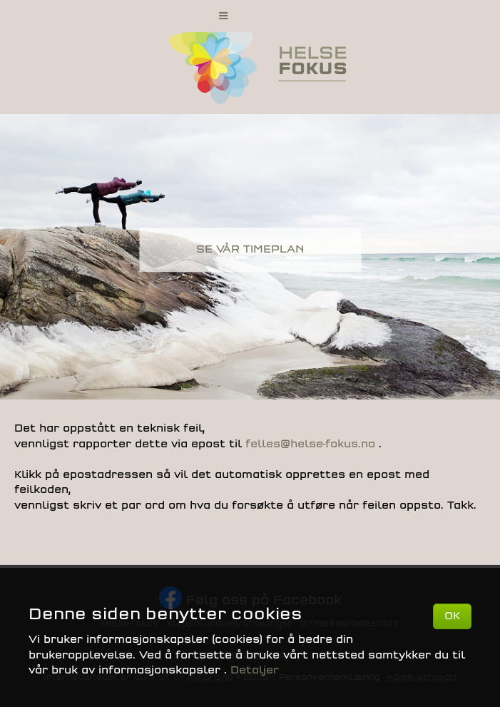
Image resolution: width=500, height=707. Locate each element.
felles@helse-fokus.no (312, 444)
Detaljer (254, 670)
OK (452, 616)
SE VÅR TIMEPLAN (250, 249)
